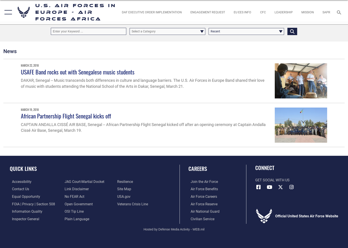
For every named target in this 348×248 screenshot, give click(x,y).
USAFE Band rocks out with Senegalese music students (77, 72)
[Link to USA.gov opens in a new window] (124, 196)
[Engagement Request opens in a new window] (207, 12)
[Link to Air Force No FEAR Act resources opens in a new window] (74, 196)
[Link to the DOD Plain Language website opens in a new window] (76, 219)
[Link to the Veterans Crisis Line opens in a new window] (133, 204)
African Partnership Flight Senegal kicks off (66, 116)
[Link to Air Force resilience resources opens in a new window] (126, 182)
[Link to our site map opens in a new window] (125, 189)
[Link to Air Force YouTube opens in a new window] (269, 187)
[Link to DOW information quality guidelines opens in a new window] (25, 211)
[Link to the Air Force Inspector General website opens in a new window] (23, 219)
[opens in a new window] (152, 12)
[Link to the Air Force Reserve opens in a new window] (201, 204)
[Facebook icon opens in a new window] (258, 187)
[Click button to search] (292, 31)
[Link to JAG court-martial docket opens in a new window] (84, 182)
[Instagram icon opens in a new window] (291, 187)
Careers (197, 168)
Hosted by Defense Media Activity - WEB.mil (174, 229)
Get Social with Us (272, 180)
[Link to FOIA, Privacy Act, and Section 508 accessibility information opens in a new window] (31, 204)
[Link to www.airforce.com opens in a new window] (202, 182)
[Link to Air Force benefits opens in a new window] (202, 189)
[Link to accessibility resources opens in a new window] (19, 182)
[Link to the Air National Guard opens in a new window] (202, 211)
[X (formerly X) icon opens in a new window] (280, 187)
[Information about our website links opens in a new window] (76, 189)
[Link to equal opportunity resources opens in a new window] (24, 196)
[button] (7, 12)
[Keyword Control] (88, 31)
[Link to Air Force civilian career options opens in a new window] (200, 219)
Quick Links (23, 168)
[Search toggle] (340, 12)
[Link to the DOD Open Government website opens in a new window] (78, 204)
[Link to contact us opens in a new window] (18, 189)
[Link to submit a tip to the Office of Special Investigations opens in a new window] (73, 211)
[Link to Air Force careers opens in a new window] (201, 196)
